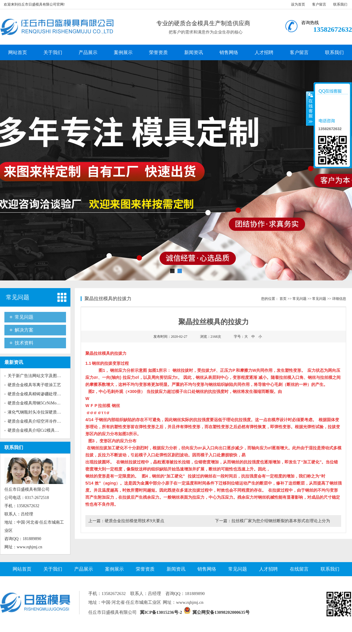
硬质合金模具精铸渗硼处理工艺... (38, 394)
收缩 (310, 108)
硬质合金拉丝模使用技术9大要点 (134, 521)
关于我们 (52, 52)
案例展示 (123, 52)
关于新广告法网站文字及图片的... (38, 376)
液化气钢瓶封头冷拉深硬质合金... (38, 412)
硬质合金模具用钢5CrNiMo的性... (38, 403)
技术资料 (24, 342)
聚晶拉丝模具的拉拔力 (107, 298)
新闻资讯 (193, 52)
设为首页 (298, 4)
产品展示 (88, 52)
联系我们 (340, 4)
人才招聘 (264, 52)
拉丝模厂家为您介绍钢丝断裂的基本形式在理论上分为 (280, 521)
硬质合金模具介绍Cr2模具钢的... (37, 430)
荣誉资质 (158, 52)
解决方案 (24, 329)
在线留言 (299, 569)
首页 (283, 299)
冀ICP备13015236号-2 (161, 612)
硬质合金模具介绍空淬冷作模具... (38, 421)
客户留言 (319, 4)
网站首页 (17, 52)
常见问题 (17, 297)
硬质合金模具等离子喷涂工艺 (34, 385)
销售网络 (228, 52)
